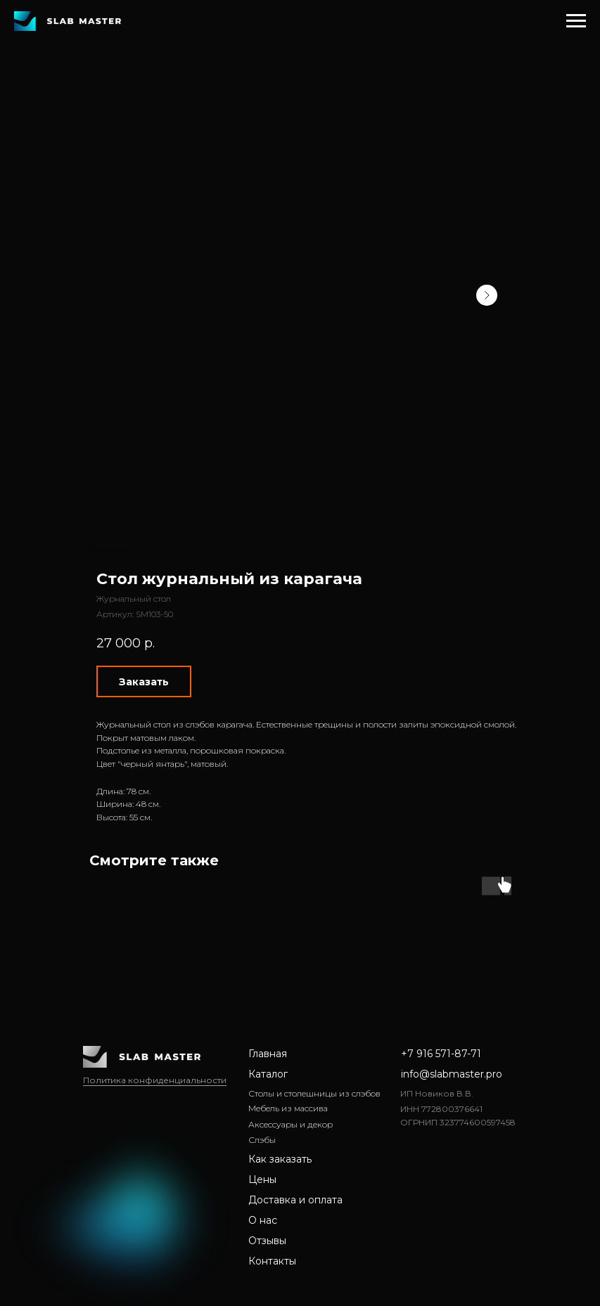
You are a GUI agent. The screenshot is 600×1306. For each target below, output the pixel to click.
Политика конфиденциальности (154, 1080)
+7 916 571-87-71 (441, 1053)
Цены (262, 1179)
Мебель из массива (288, 1108)
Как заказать (280, 1159)
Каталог (268, 1074)
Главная (267, 1053)
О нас (262, 1220)
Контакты (272, 1261)
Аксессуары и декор (290, 1124)
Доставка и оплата (295, 1200)
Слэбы (262, 1139)
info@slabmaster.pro (451, 1074)
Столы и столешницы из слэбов (314, 1093)
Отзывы (267, 1240)
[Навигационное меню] (576, 21)
